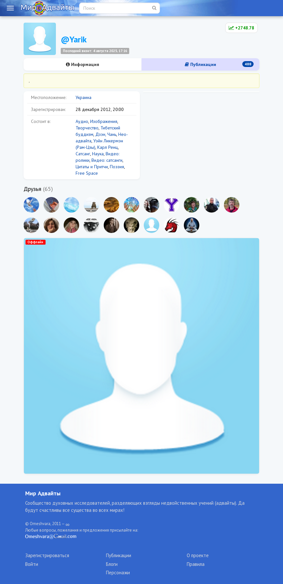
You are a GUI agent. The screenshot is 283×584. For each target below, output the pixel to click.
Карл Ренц (107, 147)
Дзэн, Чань (105, 134)
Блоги (112, 564)
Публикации (219, 64)
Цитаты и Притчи (92, 167)
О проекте (198, 555)
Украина (83, 97)
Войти (31, 564)
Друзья (32, 189)
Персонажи (118, 572)
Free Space (87, 173)
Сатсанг (83, 154)
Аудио (82, 121)
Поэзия (117, 167)
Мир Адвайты (42, 493)
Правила (195, 564)
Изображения (103, 121)
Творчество (87, 128)
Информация (82, 64)
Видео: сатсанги (106, 160)
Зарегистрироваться (47, 555)
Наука (98, 154)
